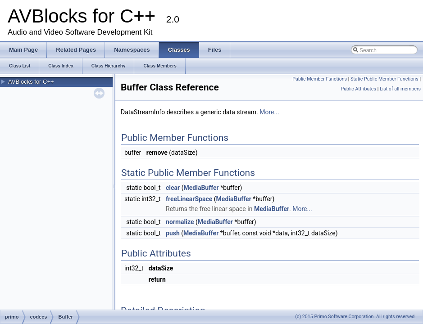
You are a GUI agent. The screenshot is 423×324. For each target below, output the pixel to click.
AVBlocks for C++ (31, 81)
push (173, 233)
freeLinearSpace (189, 198)
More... (269, 112)
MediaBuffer (200, 187)
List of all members (400, 89)
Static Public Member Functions (384, 79)
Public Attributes (358, 89)
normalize (180, 221)
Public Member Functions (319, 79)
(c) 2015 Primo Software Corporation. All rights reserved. (355, 317)
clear (173, 187)
